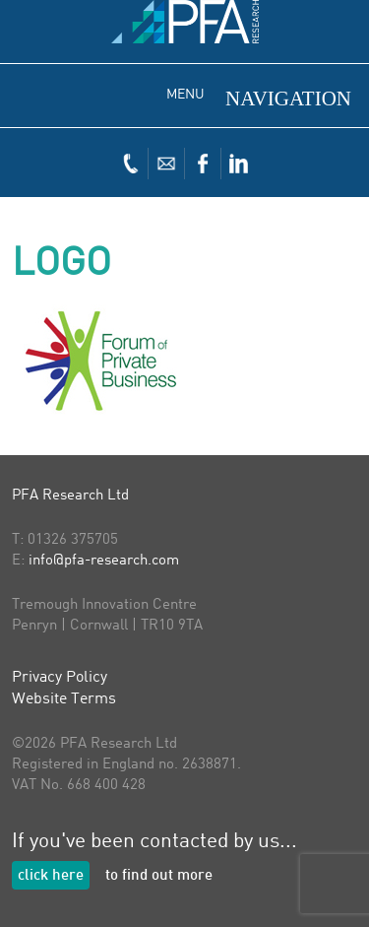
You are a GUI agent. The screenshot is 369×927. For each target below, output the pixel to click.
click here (51, 876)
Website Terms (64, 699)
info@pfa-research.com (104, 561)
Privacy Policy (59, 678)
